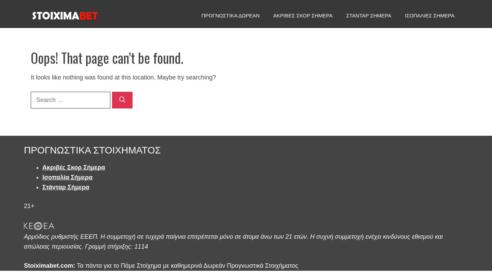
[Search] (122, 100)
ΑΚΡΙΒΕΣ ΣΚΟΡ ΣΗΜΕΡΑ (303, 15)
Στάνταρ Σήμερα (65, 187)
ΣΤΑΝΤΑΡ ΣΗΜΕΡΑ (368, 15)
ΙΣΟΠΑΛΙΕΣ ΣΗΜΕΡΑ (429, 15)
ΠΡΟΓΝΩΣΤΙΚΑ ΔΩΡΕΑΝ (231, 15)
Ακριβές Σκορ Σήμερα (73, 167)
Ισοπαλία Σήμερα (67, 177)
